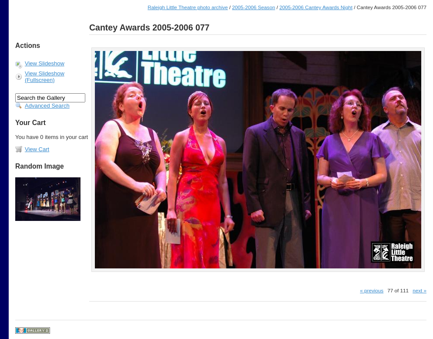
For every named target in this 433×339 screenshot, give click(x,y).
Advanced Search (47, 105)
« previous (371, 290)
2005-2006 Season (253, 7)
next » (419, 290)
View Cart (37, 149)
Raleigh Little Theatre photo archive (188, 7)
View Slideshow (44, 63)
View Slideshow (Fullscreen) (44, 76)
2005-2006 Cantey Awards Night (315, 7)
